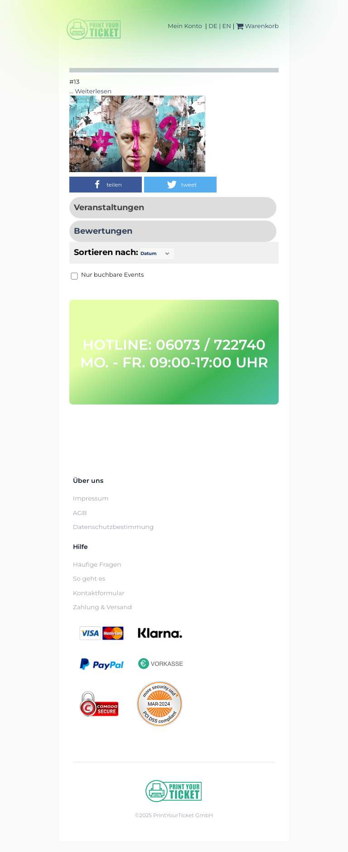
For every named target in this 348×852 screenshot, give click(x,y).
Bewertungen (103, 231)
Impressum (91, 498)
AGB (80, 512)
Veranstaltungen (109, 207)
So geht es (89, 578)
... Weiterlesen (90, 91)
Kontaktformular (99, 593)
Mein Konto (185, 25)
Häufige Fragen (97, 564)
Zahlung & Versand (102, 607)
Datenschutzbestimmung (113, 526)
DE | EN (219, 25)
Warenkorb (257, 25)
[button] (105, 185)
